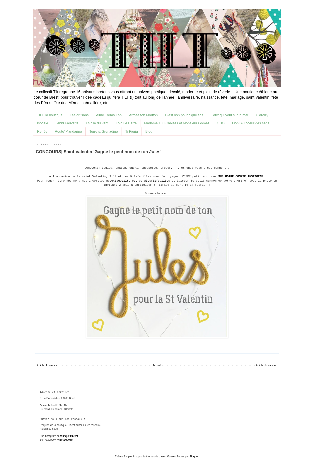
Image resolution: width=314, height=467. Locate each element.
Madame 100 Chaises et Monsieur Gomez (177, 123)
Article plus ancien (266, 365)
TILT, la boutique (49, 115)
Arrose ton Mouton (143, 115)
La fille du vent (97, 123)
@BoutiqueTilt (65, 439)
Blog (148, 131)
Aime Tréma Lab (108, 115)
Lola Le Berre (126, 123)
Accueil (157, 365)
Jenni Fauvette (67, 123)
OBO (221, 123)
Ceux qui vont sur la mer (229, 115)
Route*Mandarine (68, 131)
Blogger (193, 456)
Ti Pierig (131, 131)
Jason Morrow (167, 456)
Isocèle (42, 123)
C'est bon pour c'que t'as (184, 115)
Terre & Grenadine (103, 131)
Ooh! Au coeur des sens (250, 123)
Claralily (262, 115)
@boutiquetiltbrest (121, 180)
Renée (42, 131)
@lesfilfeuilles (157, 180)
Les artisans (79, 115)
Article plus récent (47, 365)
